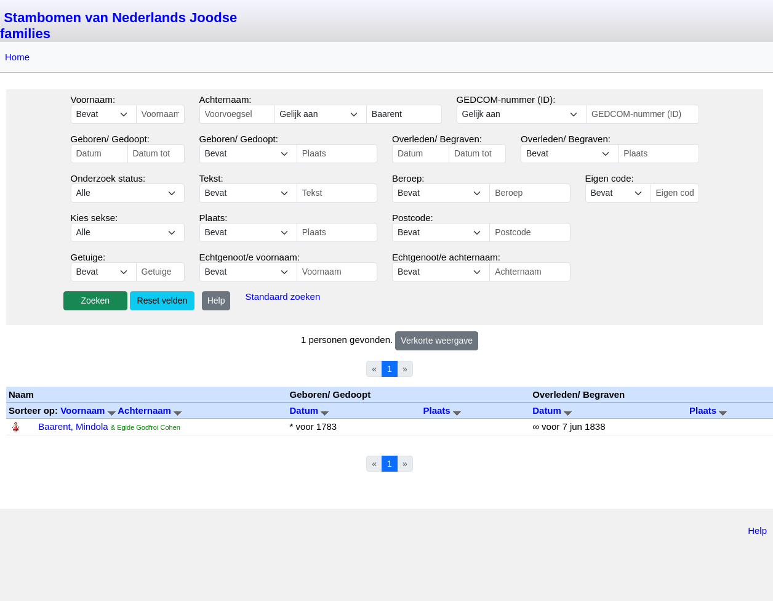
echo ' (248, 193)
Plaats (442, 410)
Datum (309, 410)
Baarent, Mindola (73, 426)
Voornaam (89, 410)
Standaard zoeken (282, 296)
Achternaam (150, 410)
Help (216, 300)
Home (17, 57)
